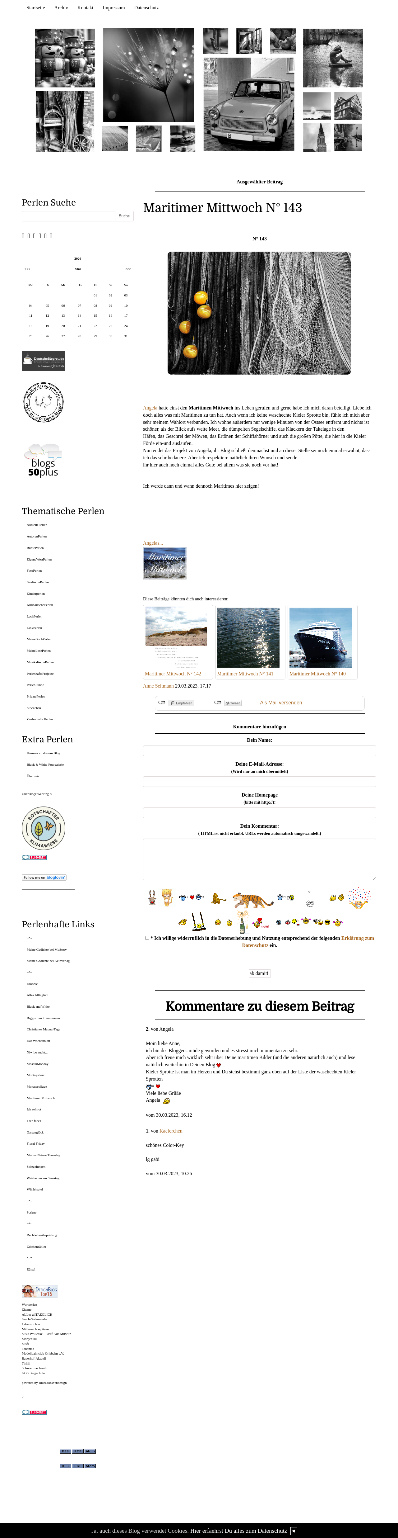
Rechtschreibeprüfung (42, 1235)
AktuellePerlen (37, 525)
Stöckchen (34, 708)
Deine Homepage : (260, 798)
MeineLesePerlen (39, 650)
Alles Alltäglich (37, 995)
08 (95, 305)
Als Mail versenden (281, 702)
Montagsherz (35, 1075)
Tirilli (26, 1363)
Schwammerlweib (34, 1368)
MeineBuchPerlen (39, 639)
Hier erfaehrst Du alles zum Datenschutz (238, 1530)
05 (47, 305)
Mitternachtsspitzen (35, 1329)
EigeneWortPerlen (39, 559)
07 (79, 305)
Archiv (61, 7)
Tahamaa (28, 1349)
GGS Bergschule (33, 1373)
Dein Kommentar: (259, 829)
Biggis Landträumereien (43, 1018)
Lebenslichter (31, 1324)
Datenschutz (146, 7)
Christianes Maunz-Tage (43, 1029)
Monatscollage (37, 1086)
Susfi (25, 1344)
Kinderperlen (36, 593)
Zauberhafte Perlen (40, 719)
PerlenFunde (35, 685)
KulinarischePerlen (40, 605)
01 (95, 295)
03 (125, 295)
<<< (27, 269)
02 (110, 295)
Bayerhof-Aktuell (34, 1358)
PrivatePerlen (36, 696)
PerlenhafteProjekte (40, 673)
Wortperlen (29, 1304)
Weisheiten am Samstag (43, 1178)
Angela (150, 407)
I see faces (34, 1121)
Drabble (32, 984)
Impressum (114, 7)
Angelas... (153, 543)
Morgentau (29, 1339)
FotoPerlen (34, 570)
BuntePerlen (35, 548)
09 (110, 305)
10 (125, 305)
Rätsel (31, 1269)
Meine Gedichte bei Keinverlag (48, 961)
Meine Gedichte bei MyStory (47, 949)
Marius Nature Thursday (43, 1155)
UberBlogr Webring (35, 794)
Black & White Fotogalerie (45, 764)
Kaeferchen (171, 1130)
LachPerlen (34, 616)
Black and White (38, 1006)
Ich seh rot (34, 1109)
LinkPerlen (34, 628)
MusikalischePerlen (40, 662)
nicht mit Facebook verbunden (161, 702)
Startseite (35, 7)
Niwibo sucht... (37, 1052)
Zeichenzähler (36, 1246)
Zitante (26, 1309)
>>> (128, 269)
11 (31, 315)
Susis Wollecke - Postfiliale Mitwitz (46, 1334)
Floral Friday (36, 1143)
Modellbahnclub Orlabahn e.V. (43, 1353)
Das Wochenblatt (38, 1041)
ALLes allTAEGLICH (37, 1314)
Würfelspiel (35, 1189)
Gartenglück (35, 1132)
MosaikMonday (38, 1064)
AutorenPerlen (37, 536)
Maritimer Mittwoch (41, 1098)
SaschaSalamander (34, 1319)
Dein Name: (259, 740)
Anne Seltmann (158, 686)
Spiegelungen (36, 1166)
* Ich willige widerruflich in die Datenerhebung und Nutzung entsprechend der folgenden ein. (259, 941)
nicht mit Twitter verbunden (217, 702)
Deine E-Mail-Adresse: (259, 767)
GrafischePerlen (38, 582)
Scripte (31, 1212)
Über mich (34, 776)
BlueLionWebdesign (53, 1382)
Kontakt (85, 7)
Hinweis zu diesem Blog (43, 753)
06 (63, 305)
